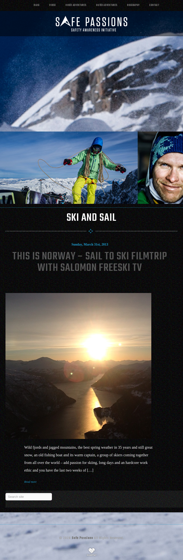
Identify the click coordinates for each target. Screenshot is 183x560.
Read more (30, 481)
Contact (154, 5)
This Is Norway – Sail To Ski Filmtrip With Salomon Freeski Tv (89, 262)
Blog (37, 5)
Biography (133, 5)
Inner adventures (75, 5)
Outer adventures (106, 5)
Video (52, 5)
